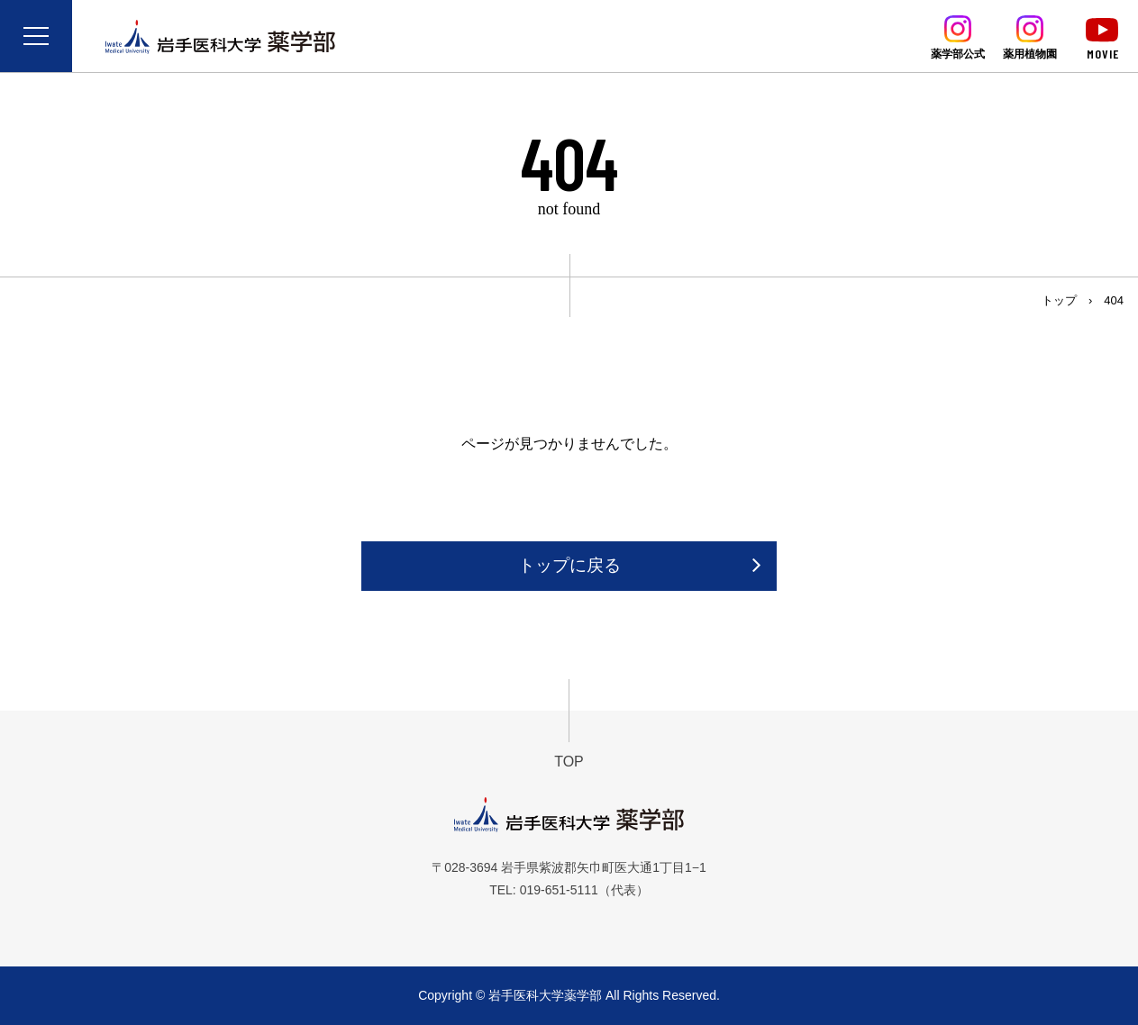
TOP (569, 761)
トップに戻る (569, 565)
